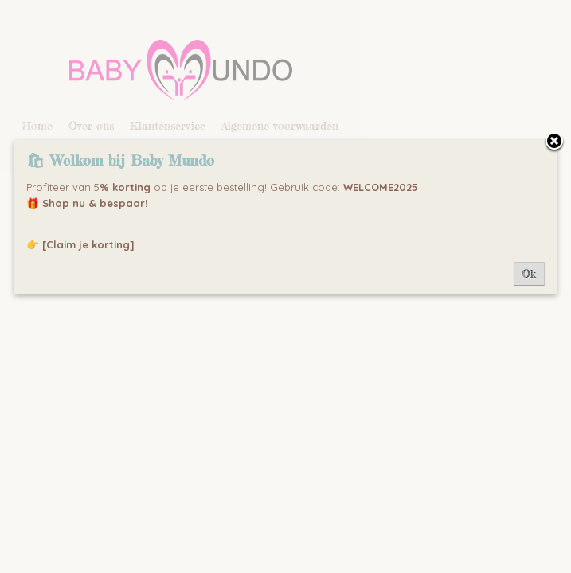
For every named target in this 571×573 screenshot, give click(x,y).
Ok (529, 273)
